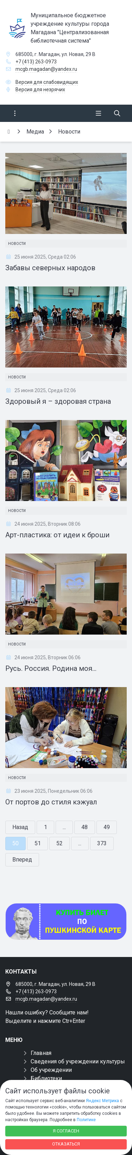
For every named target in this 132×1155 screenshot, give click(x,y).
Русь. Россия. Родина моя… (50, 668)
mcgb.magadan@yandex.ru (46, 69)
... (64, 827)
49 (106, 827)
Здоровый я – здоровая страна (58, 401)
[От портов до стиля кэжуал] (66, 727)
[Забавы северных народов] (66, 193)
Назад (20, 827)
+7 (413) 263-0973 (36, 61)
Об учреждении (51, 1070)
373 (102, 843)
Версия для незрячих (40, 89)
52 (59, 843)
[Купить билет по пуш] (66, 921)
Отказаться (66, 1144)
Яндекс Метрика (102, 1100)
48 (84, 827)
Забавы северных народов (50, 268)
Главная (41, 1053)
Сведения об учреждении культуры (78, 1061)
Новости (17, 244)
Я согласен (66, 1131)
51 (37, 843)
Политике (86, 1119)
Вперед (22, 859)
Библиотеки (46, 1078)
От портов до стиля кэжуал (51, 802)
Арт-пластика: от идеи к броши (57, 535)
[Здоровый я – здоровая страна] (66, 327)
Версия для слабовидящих (46, 82)
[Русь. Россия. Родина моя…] (66, 594)
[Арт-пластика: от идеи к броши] (66, 460)
